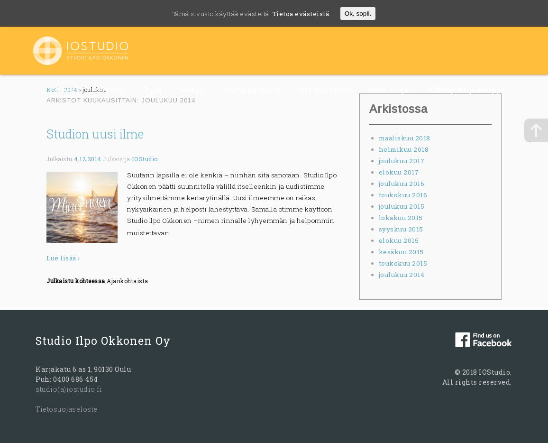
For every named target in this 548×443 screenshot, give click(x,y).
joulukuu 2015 (402, 206)
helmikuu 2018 (404, 149)
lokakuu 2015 (401, 217)
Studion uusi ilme (95, 134)
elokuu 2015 (399, 240)
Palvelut (108, 90)
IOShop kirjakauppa (466, 90)
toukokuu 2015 (403, 263)
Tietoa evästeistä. (302, 13)
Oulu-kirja (388, 90)
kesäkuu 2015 (401, 252)
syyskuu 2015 (401, 229)
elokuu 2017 (399, 172)
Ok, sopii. (358, 13)
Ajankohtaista (252, 90)
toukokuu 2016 (403, 195)
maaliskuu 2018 (404, 138)
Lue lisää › (63, 258)
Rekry (193, 90)
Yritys (60, 90)
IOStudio (145, 159)
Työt (153, 90)
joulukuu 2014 (402, 274)
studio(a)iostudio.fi (69, 389)
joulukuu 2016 (402, 183)
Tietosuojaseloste (67, 409)
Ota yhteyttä (324, 90)
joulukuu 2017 (402, 161)
